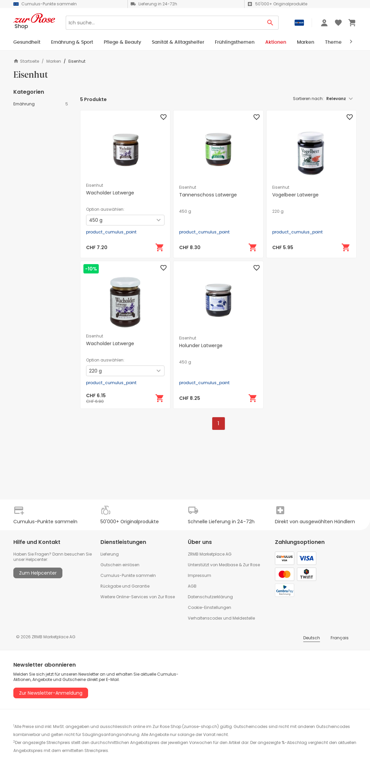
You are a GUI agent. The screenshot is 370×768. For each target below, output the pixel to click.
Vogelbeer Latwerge (295, 194)
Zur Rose (251, 565)
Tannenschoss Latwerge (208, 194)
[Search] (164, 23)
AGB (192, 586)
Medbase (228, 565)
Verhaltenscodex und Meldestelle (221, 618)
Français (340, 638)
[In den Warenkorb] (159, 247)
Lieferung (109, 554)
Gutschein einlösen (119, 565)
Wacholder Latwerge (110, 192)
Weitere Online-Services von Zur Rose (137, 597)
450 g (185, 211)
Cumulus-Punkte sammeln (128, 575)
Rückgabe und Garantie (124, 586)
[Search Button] (270, 23)
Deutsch (311, 638)
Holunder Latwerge (201, 345)
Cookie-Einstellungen (209, 607)
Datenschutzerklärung (210, 597)
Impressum (199, 575)
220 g (278, 211)
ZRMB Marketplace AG (210, 554)
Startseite (26, 61)
